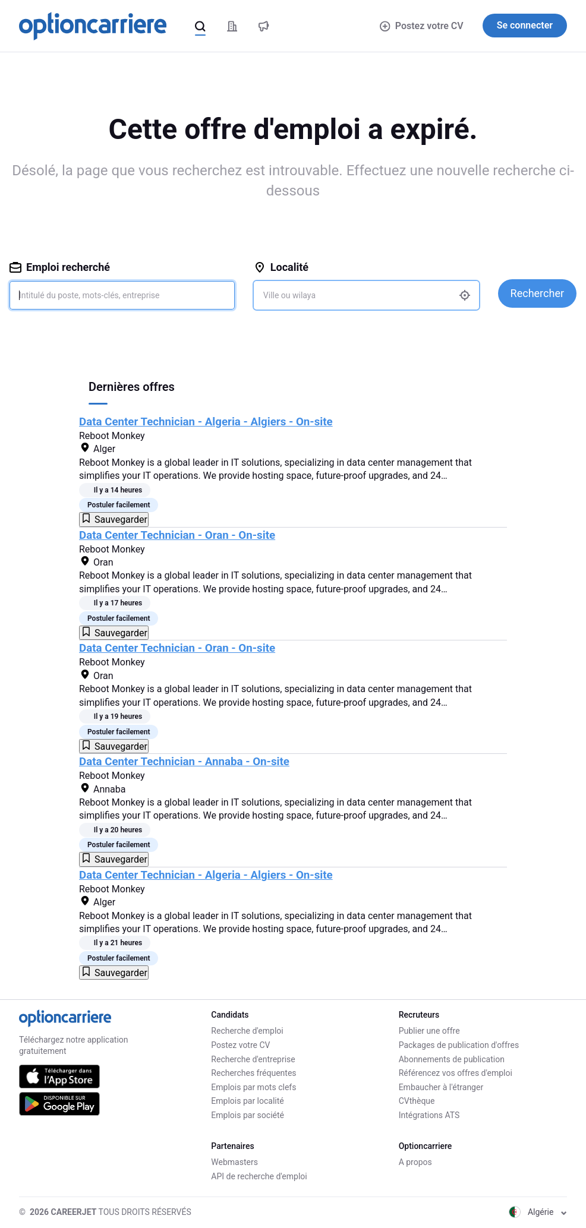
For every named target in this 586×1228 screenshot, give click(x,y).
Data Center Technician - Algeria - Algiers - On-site (206, 421)
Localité (281, 267)
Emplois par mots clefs (253, 1087)
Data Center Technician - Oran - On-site (177, 535)
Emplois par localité (247, 1101)
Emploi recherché (60, 267)
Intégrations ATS (429, 1115)
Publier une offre (429, 1031)
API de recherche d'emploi (259, 1176)
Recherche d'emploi (247, 1031)
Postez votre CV (421, 25)
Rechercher (537, 293)
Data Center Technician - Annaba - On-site (184, 761)
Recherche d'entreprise (253, 1059)
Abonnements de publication (452, 1059)
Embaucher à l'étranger (441, 1087)
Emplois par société (247, 1115)
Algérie (538, 1212)
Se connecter (525, 25)
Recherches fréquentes (253, 1073)
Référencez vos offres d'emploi (455, 1073)
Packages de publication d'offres (459, 1045)
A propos (415, 1162)
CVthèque (417, 1101)
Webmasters (234, 1162)
